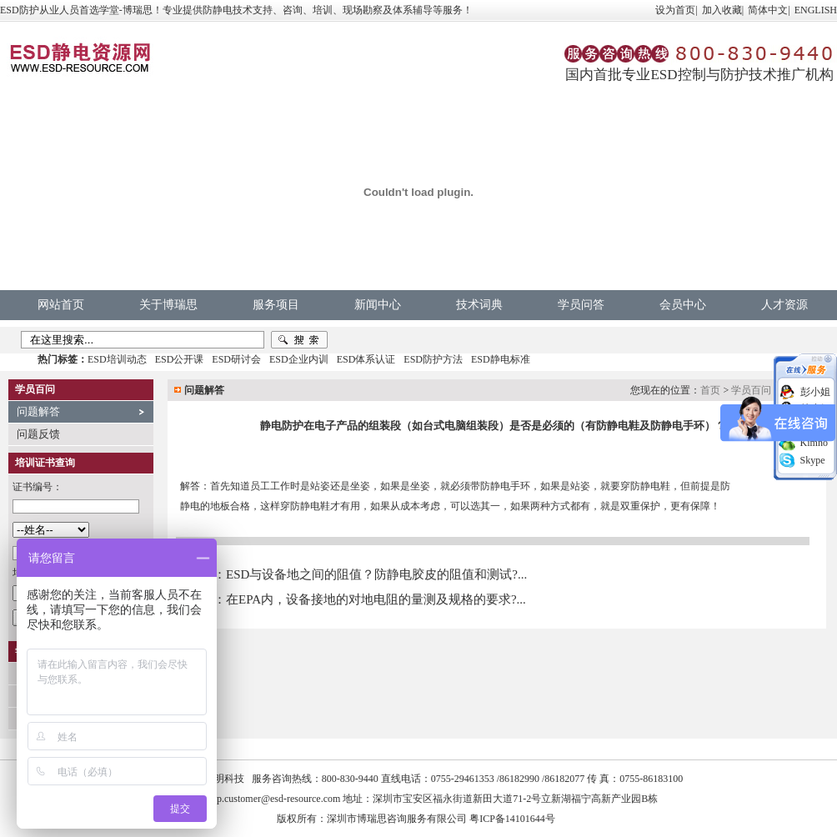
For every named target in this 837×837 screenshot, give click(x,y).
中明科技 (224, 778)
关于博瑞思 (168, 304)
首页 (710, 390)
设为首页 (675, 10)
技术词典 (479, 304)
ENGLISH (815, 10)
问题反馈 (38, 434)
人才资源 (784, 304)
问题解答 (38, 411)
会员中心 (682, 304)
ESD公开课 (179, 359)
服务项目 (276, 304)
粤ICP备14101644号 (512, 818)
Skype (812, 460)
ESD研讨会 (236, 359)
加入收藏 (722, 10)
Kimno (814, 443)
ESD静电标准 (500, 359)
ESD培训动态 (117, 359)
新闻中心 (377, 304)
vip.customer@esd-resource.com (275, 798)
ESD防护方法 (433, 359)
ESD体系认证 (366, 359)
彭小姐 (815, 392)
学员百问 (751, 390)
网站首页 (61, 304)
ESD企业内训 (298, 359)
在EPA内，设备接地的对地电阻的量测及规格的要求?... (376, 599)
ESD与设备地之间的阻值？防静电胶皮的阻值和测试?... (376, 574)
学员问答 (581, 304)
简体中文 (768, 10)
